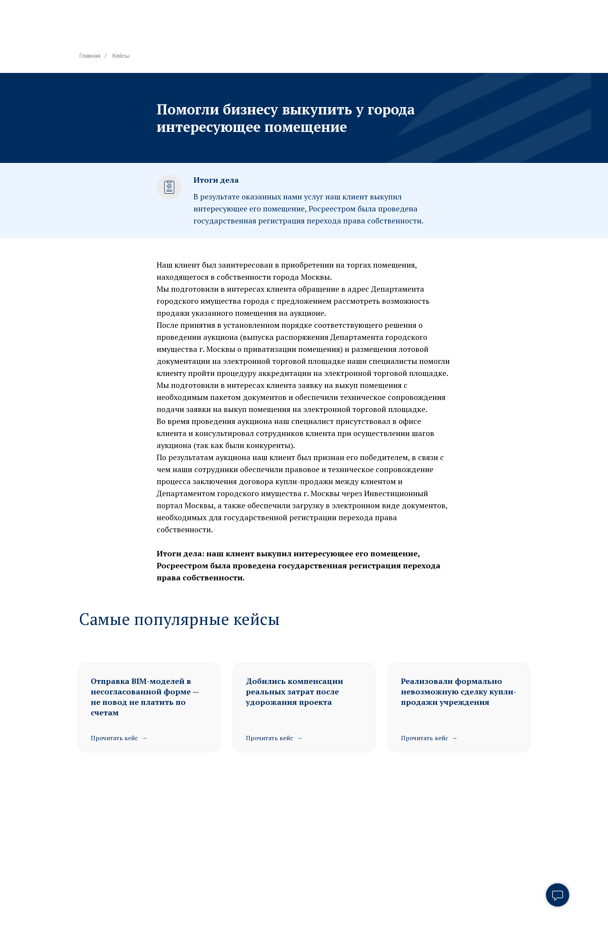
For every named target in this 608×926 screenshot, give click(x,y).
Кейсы (121, 55)
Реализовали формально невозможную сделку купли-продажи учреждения (458, 691)
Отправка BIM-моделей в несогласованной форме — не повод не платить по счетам (145, 697)
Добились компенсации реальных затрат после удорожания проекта (294, 691)
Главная (89, 55)
